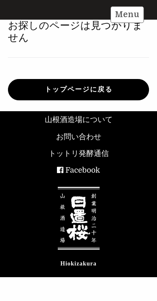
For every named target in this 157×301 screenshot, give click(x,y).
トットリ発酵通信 (79, 153)
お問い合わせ (78, 137)
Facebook (82, 170)
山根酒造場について (79, 119)
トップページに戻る (79, 89)
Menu (127, 14)
